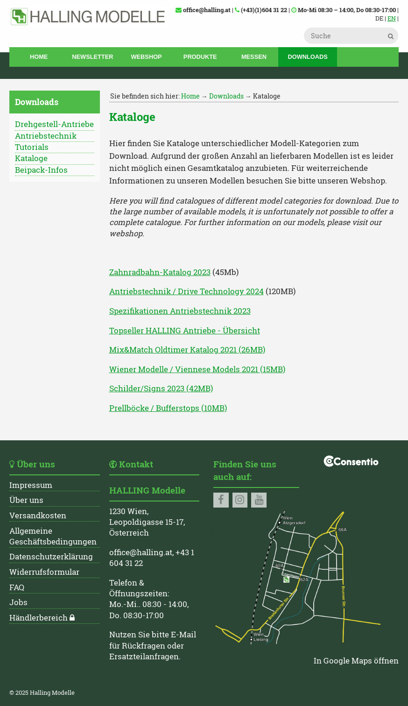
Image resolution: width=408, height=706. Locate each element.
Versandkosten (37, 515)
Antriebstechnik (46, 136)
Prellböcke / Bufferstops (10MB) (168, 408)
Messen (254, 56)
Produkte (200, 56)
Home (39, 56)
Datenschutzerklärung (51, 556)
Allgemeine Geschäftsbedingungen (53, 536)
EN (391, 18)
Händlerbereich (38, 618)
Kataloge (31, 158)
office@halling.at (140, 552)
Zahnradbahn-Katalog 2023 (160, 272)
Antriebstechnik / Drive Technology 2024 (186, 291)
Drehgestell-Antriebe (54, 124)
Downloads (307, 56)
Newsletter (92, 56)
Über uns (26, 500)
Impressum (30, 485)
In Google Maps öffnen (356, 661)
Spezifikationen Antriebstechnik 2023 (180, 311)
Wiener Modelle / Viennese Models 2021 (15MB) (197, 369)
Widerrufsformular (44, 572)
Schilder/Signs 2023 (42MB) (161, 388)
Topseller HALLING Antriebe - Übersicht (184, 330)
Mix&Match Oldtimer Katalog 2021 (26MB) (187, 350)
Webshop (146, 56)
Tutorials (32, 147)
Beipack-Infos (41, 170)
